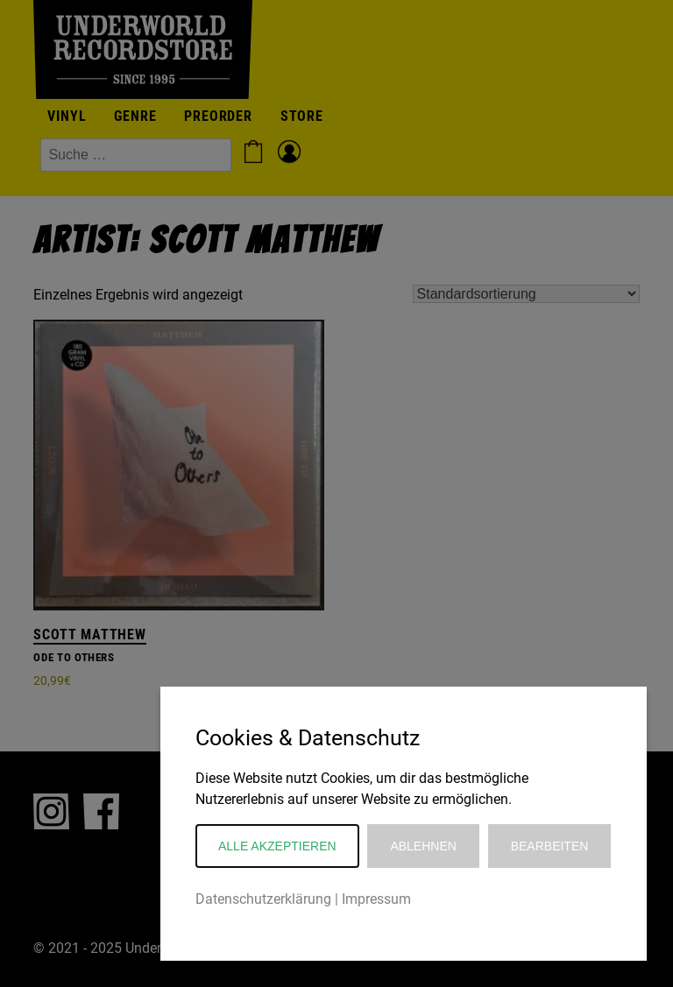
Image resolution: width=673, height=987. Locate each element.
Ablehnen (423, 846)
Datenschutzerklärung (263, 899)
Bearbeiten (550, 846)
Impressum (376, 899)
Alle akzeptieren (277, 846)
